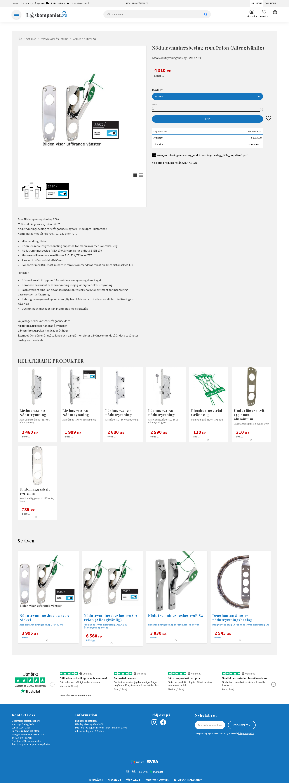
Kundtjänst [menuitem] (95, 779)
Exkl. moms (270, 3)
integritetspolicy (246, 733)
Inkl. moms (256, 3)
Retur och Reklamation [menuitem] (187, 779)
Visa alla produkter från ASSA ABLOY (174, 162)
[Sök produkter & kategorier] (157, 14)
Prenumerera (242, 725)
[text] (211, 71)
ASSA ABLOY (255, 144)
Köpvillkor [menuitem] (133, 779)
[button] (264, 14)
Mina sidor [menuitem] (252, 16)
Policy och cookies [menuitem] (157, 779)
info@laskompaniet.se (30, 741)
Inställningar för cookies (136, 3)
